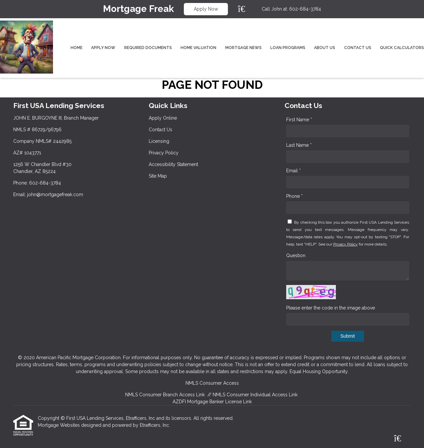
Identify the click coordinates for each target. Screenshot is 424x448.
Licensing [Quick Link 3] (159, 141)
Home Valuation (198, 47)
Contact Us (357, 47)
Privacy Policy (345, 244)
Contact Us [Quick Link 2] (160, 129)
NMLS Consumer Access (212, 383)
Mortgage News (243, 47)
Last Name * (299, 145)
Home (76, 47)
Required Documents (148, 47)
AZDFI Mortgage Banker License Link (212, 401)
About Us (324, 47)
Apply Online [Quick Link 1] (163, 118)
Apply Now (206, 9)
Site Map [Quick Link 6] (158, 176)
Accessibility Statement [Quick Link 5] (173, 164)
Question (295, 255)
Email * (293, 170)
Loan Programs (287, 47)
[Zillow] (245, 9)
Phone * (294, 196)
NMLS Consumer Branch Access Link (165, 394)
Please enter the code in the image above (330, 307)
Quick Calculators (402, 47)
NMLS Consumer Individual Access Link (255, 394)
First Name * (299, 119)
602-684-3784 (305, 9)
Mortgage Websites (59, 425)
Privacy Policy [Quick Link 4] (164, 152)
